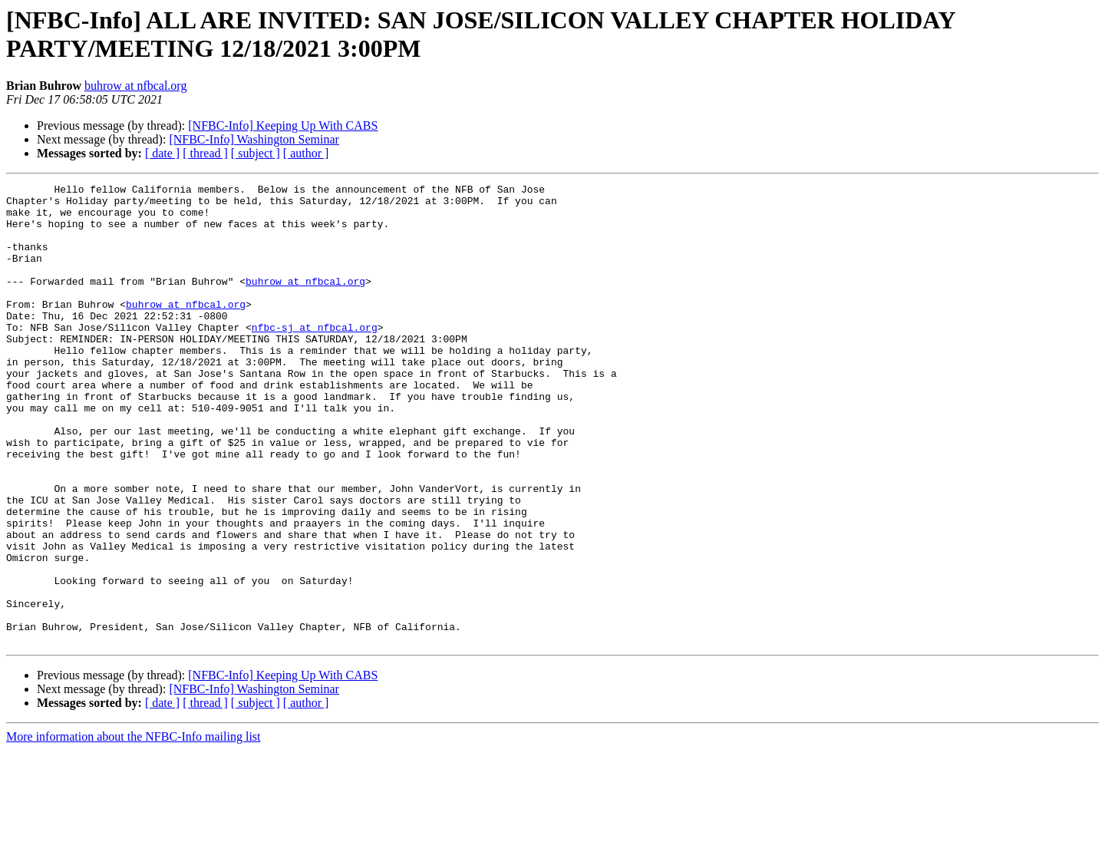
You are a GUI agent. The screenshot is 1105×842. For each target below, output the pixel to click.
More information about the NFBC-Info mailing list (133, 828)
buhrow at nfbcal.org (135, 85)
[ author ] (306, 153)
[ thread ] (205, 153)
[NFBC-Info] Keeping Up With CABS (283, 125)
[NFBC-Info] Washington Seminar (254, 139)
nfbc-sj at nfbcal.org (315, 357)
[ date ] (162, 153)
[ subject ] (255, 153)
